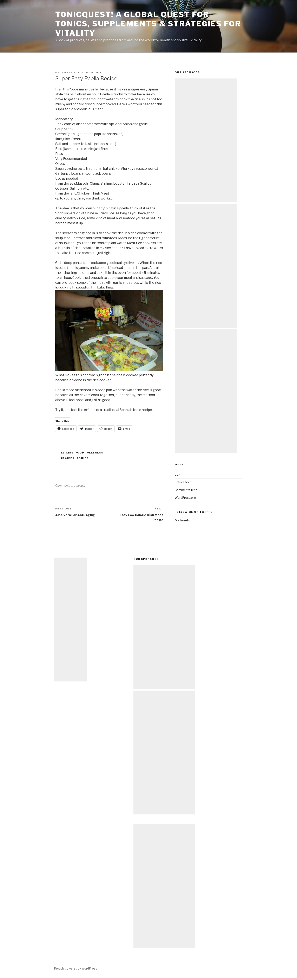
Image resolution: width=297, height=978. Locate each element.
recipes (68, 458)
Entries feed (183, 482)
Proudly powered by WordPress (75, 968)
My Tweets (182, 520)
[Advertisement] (206, 140)
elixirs (67, 452)
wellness (95, 452)
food (80, 452)
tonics (83, 458)
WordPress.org (185, 497)
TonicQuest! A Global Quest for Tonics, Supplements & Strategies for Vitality (148, 24)
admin (96, 72)
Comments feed (186, 490)
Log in (179, 474)
